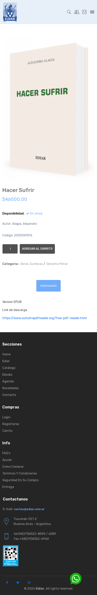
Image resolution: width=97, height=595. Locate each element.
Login (6, 417)
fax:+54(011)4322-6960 (31, 539)
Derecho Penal (56, 264)
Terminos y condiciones (19, 473)
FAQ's (6, 453)
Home (6, 354)
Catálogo (8, 368)
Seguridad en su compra (20, 480)
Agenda (8, 381)
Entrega (8, 487)
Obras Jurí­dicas (31, 264)
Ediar (6, 361)
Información (48, 286)
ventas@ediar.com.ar (29, 509)
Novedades (10, 388)
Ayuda (7, 460)
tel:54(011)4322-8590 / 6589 (35, 534)
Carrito (7, 431)
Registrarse (10, 424)
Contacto (9, 395)
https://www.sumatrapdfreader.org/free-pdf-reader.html (44, 318)
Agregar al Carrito (37, 248)
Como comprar (13, 466)
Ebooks (7, 374)
